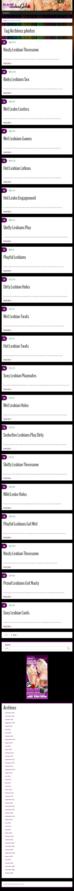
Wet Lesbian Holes (16, 405)
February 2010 (9, 836)
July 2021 (8, 729)
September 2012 (10, 769)
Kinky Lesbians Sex (16, 79)
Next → (16, 635)
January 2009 (9, 863)
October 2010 (9, 813)
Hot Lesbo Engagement (19, 198)
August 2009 (8, 856)
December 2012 (9, 759)
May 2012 (8, 783)
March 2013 (8, 749)
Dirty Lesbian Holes (16, 287)
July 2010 (8, 823)
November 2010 (9, 809)
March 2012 (8, 789)
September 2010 (10, 816)
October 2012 (9, 766)
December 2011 (9, 799)
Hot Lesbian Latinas (17, 168)
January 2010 (9, 839)
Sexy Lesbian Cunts (16, 612)
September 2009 (10, 853)
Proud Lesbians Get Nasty (21, 583)
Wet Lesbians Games (17, 138)
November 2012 (9, 763)
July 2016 (8, 746)
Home (5, 20)
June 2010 (8, 826)
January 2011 (9, 803)
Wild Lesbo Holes (15, 494)
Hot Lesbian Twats (16, 346)
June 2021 (8, 733)
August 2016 (8, 743)
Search (7, 645)
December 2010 (9, 806)
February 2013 (9, 753)
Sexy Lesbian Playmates (19, 375)
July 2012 (8, 776)
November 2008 (9, 870)
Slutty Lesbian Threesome (21, 464)
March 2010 (8, 833)
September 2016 (10, 739)
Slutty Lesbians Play (17, 227)
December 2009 (9, 843)
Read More (7, 63)
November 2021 (9, 716)
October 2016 (9, 736)
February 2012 (9, 793)
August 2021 (8, 726)
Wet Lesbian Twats (16, 316)
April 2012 (8, 786)
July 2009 (8, 860)
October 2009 (9, 849)
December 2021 (9, 713)
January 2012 (9, 796)
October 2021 (9, 719)
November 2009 (9, 846)
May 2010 (8, 829)
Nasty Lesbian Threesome (21, 49)
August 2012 (8, 773)
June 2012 (8, 779)
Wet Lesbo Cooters (16, 109)
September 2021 (10, 723)
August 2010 (8, 819)
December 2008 (9, 866)
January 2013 (9, 756)
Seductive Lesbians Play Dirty (23, 435)
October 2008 (9, 873)
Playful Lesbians (14, 257)
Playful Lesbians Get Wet (20, 524)
